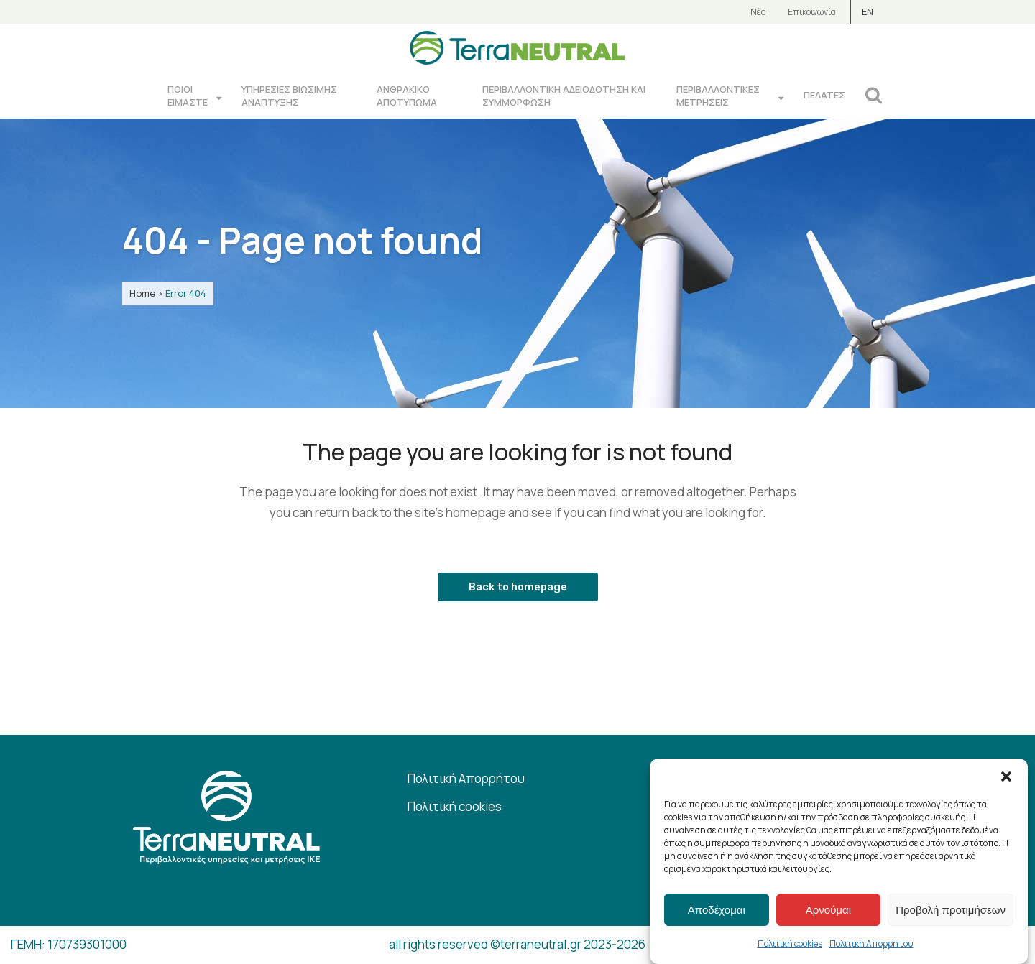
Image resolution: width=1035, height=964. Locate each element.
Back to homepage (518, 586)
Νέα (758, 12)
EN (867, 11)
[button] (1006, 776)
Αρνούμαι (828, 910)
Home (142, 293)
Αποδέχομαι (716, 910)
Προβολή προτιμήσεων (951, 910)
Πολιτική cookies (790, 943)
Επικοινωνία (812, 12)
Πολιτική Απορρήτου (871, 943)
